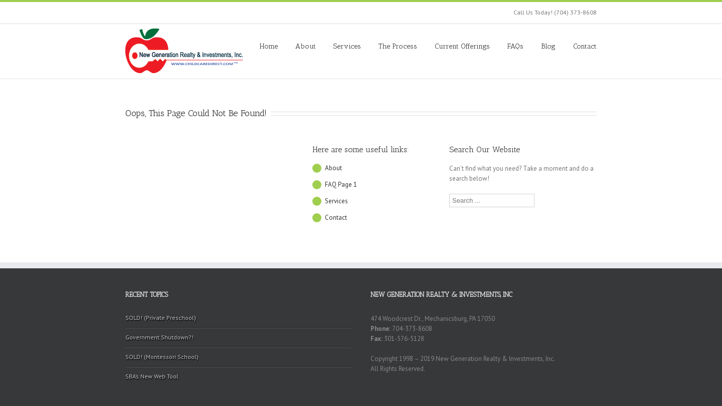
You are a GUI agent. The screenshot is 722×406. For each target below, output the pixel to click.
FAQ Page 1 (341, 184)
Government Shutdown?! (159, 337)
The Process (398, 46)
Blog (548, 46)
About (305, 46)
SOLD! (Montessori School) (162, 356)
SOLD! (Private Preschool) (160, 317)
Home (269, 46)
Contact (585, 46)
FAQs (515, 46)
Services (347, 46)
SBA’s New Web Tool (151, 376)
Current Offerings (462, 46)
